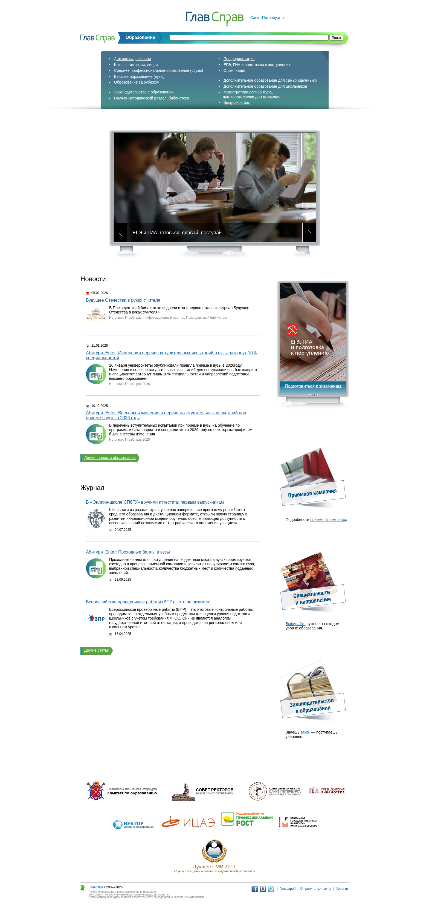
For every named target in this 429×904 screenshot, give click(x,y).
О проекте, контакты (315, 889)
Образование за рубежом (137, 82)
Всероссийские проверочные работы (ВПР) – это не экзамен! (148, 602)
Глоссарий (287, 889)
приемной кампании (328, 519)
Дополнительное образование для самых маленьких (270, 80)
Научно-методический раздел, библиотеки (151, 98)
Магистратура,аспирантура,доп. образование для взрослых (251, 94)
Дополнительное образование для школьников (265, 86)
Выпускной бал (237, 102)
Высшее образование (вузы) (139, 76)
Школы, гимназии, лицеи (136, 64)
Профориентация (239, 58)
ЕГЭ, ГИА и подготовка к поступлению (257, 64)
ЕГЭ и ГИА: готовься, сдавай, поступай (177, 232)
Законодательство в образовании (144, 92)
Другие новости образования (110, 457)
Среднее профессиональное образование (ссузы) (158, 70)
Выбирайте (296, 623)
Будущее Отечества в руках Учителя (123, 300)
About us (342, 889)
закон (305, 732)
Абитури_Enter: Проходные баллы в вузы (128, 552)
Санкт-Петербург (265, 17)
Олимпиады (234, 70)
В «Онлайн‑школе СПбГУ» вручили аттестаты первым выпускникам (155, 502)
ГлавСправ (97, 887)
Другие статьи (96, 650)
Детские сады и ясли (132, 58)
